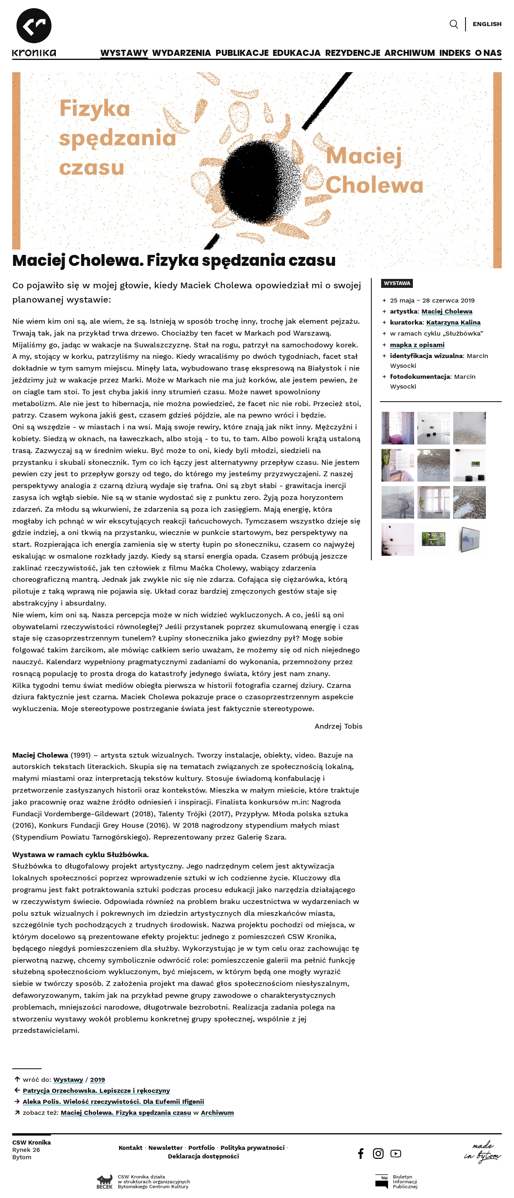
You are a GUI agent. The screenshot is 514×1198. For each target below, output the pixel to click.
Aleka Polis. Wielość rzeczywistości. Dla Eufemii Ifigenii (113, 1101)
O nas (488, 53)
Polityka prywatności (253, 1148)
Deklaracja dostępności (203, 1156)
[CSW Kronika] (34, 33)
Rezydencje (352, 53)
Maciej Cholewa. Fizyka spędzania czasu (126, 1112)
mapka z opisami (417, 345)
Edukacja (297, 53)
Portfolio (201, 1148)
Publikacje (242, 53)
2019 (97, 1079)
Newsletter (165, 1148)
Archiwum (409, 53)
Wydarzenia (181, 53)
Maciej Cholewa (446, 311)
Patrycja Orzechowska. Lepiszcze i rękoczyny (96, 1090)
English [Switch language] (487, 24)
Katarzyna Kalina (453, 322)
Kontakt (131, 1148)
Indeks (455, 53)
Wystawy (124, 53)
